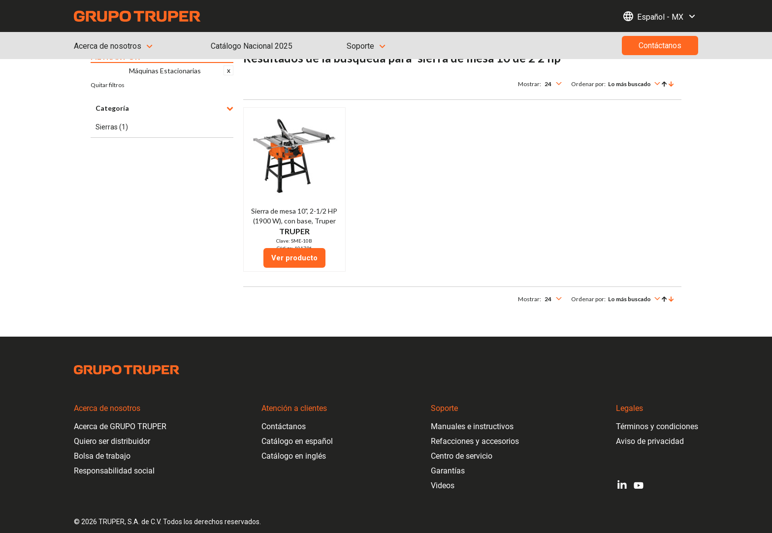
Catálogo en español (297, 441)
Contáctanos (283, 426)
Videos (442, 485)
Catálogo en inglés (293, 456)
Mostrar (529, 84)
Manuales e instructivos (472, 426)
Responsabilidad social (114, 470)
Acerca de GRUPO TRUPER (120, 426)
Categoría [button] (164, 108)
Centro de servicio (461, 456)
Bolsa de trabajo (102, 456)
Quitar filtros (108, 85)
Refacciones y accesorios (475, 441)
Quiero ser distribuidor (112, 441)
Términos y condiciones (657, 426)
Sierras (112, 127)
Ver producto (294, 257)
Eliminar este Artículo (228, 70)
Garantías (448, 470)
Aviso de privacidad (650, 441)
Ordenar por (587, 84)
